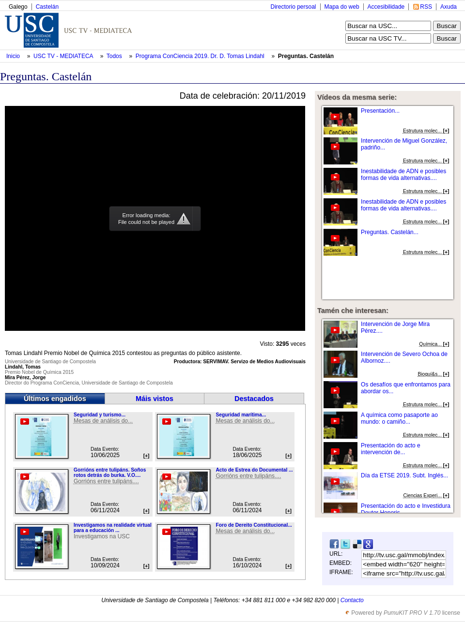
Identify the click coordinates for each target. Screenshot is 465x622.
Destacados (254, 398)
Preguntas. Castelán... (389, 232)
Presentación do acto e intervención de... (390, 449)
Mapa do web (342, 6)
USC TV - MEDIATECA (63, 56)
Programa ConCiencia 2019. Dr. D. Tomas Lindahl (201, 56)
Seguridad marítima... (241, 414)
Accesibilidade (386, 6)
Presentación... (380, 110)
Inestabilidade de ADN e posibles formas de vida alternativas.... (403, 174)
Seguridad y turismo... (99, 414)
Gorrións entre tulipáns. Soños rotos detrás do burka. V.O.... (110, 472)
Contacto (352, 600)
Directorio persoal (293, 6)
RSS (426, 6)
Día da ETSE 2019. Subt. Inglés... (404, 475)
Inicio (13, 56)
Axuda (448, 6)
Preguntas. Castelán (306, 56)
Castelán (47, 6)
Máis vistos (154, 398)
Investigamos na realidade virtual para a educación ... (113, 527)
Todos (115, 56)
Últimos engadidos (55, 398)
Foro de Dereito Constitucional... (254, 525)
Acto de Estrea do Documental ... (254, 470)
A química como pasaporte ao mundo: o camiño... (399, 418)
